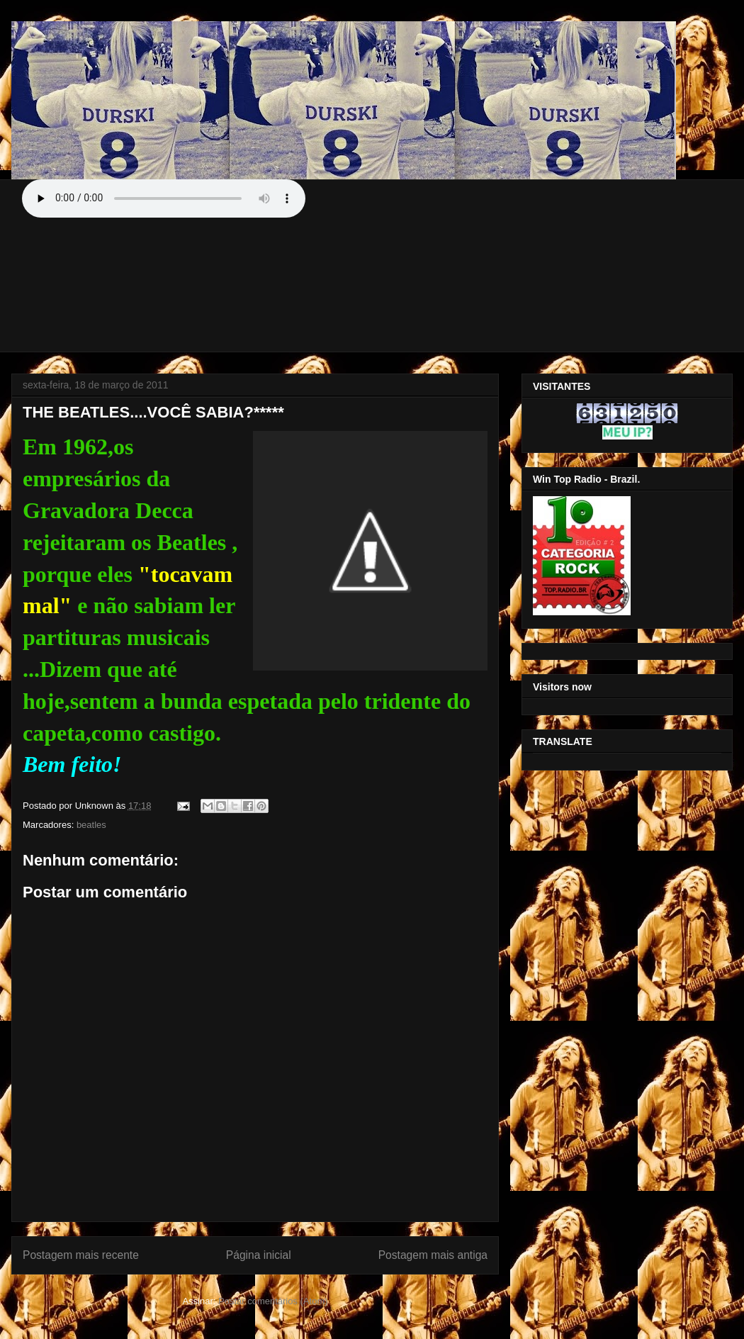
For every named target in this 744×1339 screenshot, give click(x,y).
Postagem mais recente (81, 1255)
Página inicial (258, 1255)
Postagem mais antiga (432, 1255)
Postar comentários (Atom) (273, 1301)
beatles (91, 824)
